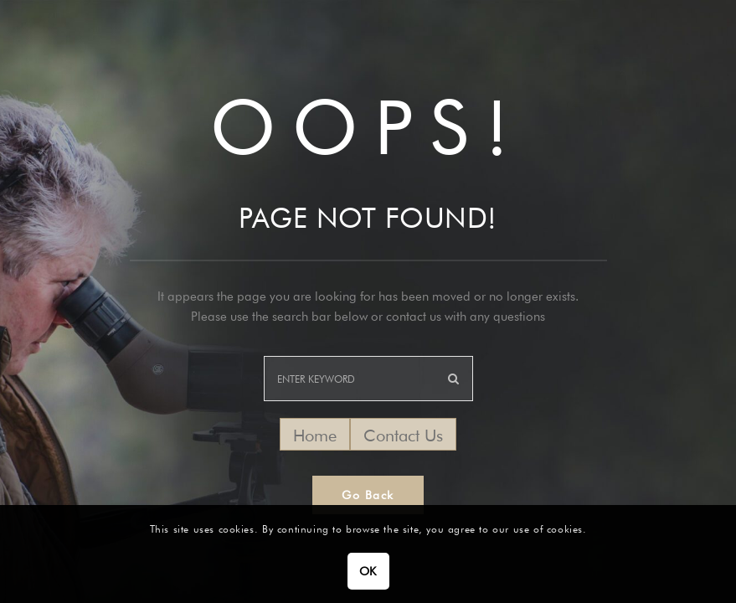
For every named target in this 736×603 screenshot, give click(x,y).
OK (368, 571)
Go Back (368, 495)
